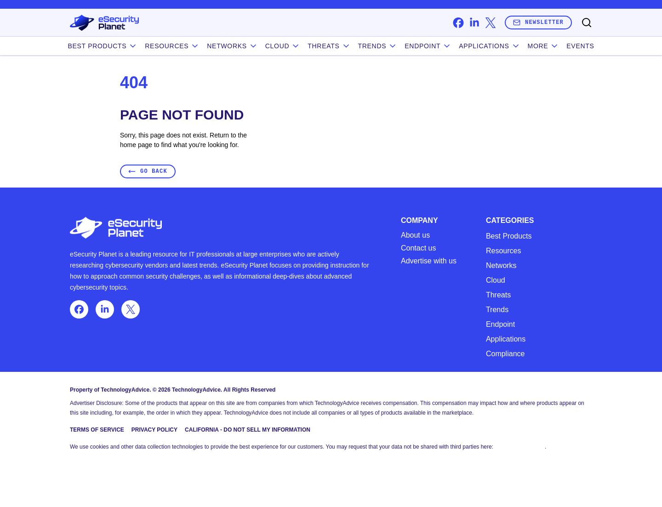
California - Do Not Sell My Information (247, 430)
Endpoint (428, 45)
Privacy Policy (154, 430)
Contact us (418, 248)
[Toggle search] (586, 22)
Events (580, 46)
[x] (490, 22)
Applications (489, 45)
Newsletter (538, 22)
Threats (329, 45)
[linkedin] (474, 22)
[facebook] (458, 22)
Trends (378, 45)
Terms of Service (97, 430)
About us (415, 235)
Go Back (147, 171)
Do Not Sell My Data (520, 447)
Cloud (283, 45)
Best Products (509, 236)
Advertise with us (429, 261)
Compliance (505, 354)
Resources (503, 251)
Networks (501, 265)
